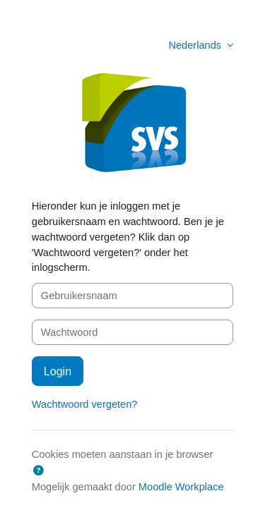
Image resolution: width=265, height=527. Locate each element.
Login (57, 371)
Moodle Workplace (181, 486)
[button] (39, 471)
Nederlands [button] (196, 45)
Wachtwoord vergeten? (85, 404)
